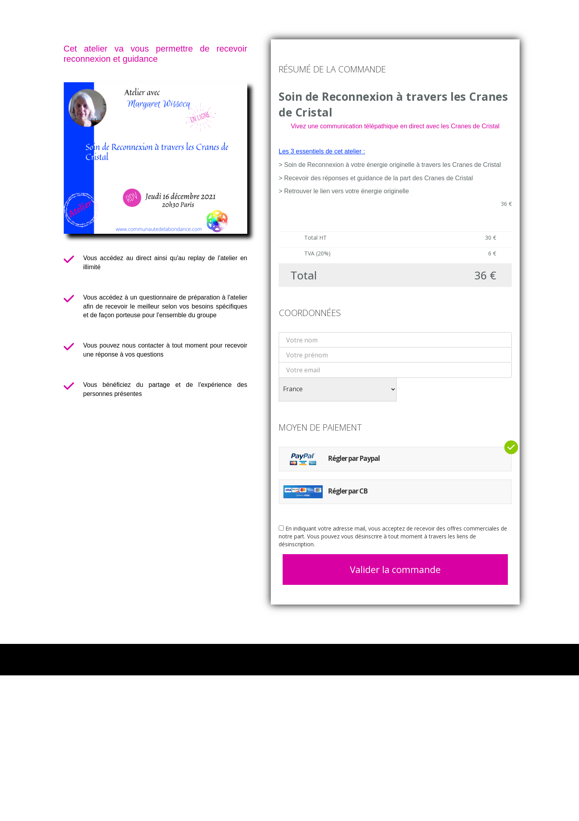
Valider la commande (395, 569)
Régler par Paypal (331, 459)
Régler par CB (325, 491)
